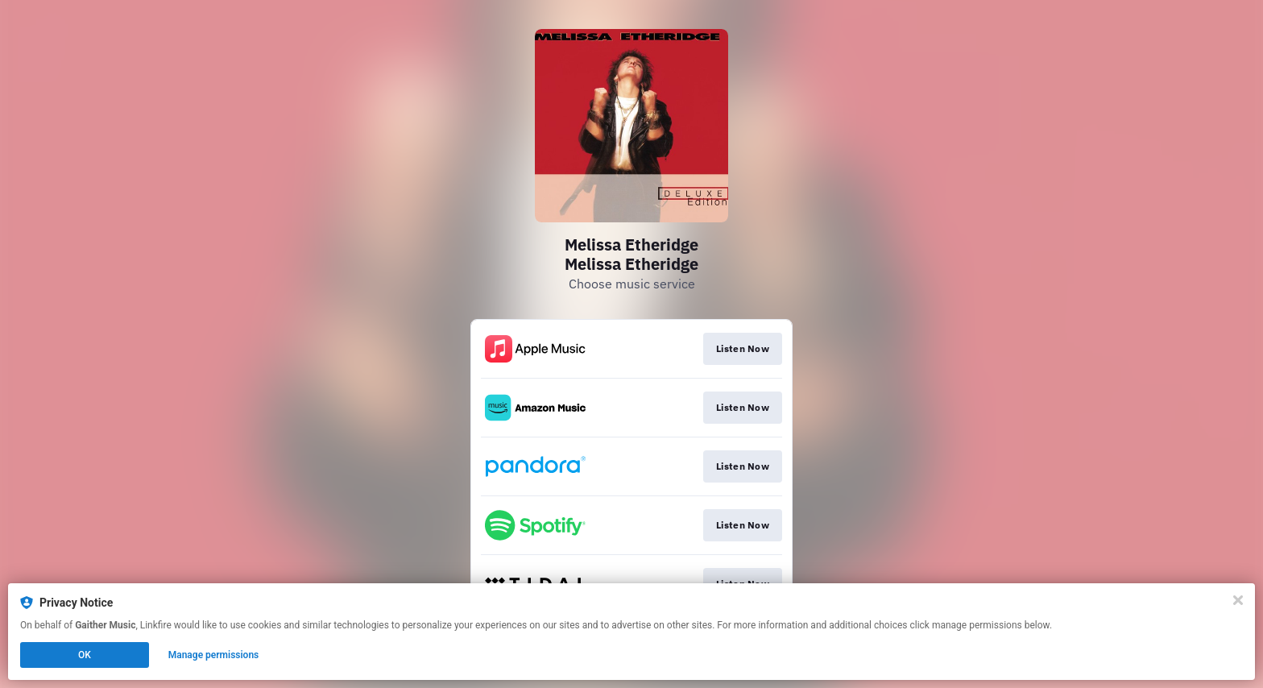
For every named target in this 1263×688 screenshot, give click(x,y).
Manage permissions (213, 655)
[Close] (1238, 600)
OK (84, 655)
